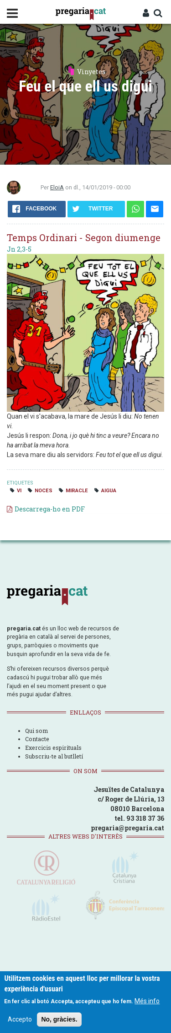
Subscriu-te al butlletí (54, 756)
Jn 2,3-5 (19, 249)
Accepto (20, 1019)
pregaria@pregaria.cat (127, 827)
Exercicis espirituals (53, 747)
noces (43, 491)
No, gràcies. (59, 1019)
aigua (108, 491)
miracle (77, 491)
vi (19, 491)
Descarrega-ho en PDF (50, 509)
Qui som (36, 730)
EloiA (57, 187)
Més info (147, 1001)
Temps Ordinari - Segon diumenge (84, 237)
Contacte (37, 738)
